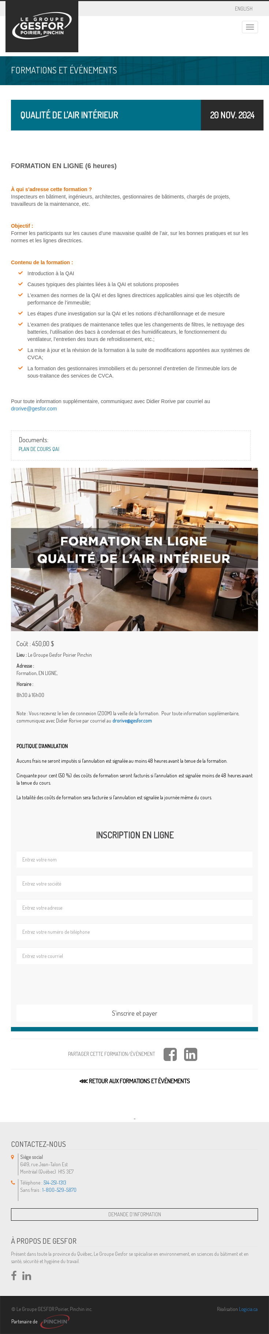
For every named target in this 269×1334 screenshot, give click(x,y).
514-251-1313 (55, 1182)
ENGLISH (244, 7)
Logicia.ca (248, 1309)
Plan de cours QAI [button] (39, 449)
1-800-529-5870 (59, 1190)
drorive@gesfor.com (34, 409)
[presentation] (72, 984)
